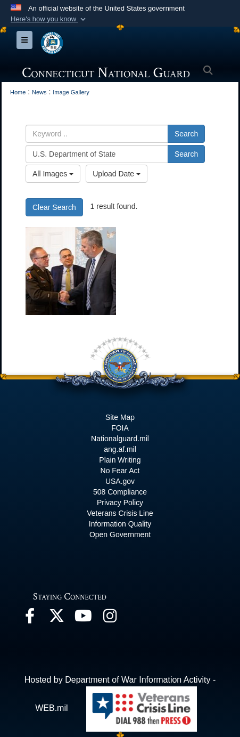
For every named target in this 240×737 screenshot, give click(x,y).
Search (186, 133)
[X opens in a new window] (56, 618)
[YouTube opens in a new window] (83, 618)
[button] (49, 19)
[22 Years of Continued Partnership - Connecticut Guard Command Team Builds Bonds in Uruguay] (71, 271)
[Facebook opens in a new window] (29, 618)
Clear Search (54, 207)
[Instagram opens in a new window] (109, 618)
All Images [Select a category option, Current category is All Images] (52, 173)
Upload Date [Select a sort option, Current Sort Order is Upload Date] (116, 173)
